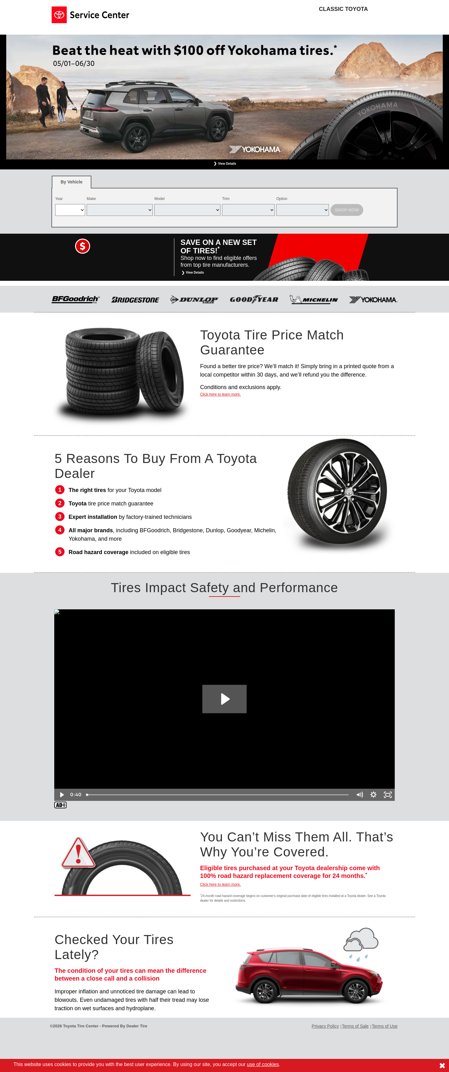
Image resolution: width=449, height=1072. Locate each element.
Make (91, 199)
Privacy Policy (325, 1026)
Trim (225, 199)
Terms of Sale (355, 1026)
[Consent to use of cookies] (442, 1065)
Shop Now (347, 209)
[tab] (71, 182)
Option (281, 199)
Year (59, 199)
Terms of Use (385, 1026)
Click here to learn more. (220, 394)
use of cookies (263, 1064)
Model (159, 199)
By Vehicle (71, 183)
